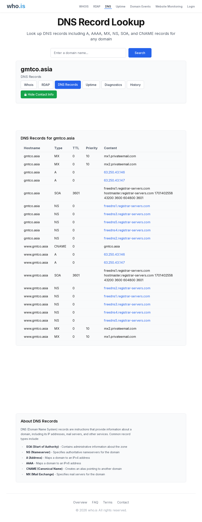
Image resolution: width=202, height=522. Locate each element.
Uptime (120, 6)
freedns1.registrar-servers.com (127, 206)
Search (140, 53)
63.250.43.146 (114, 172)
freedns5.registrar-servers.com (127, 222)
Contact (123, 502)
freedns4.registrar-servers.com (127, 230)
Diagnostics (113, 85)
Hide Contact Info (39, 94)
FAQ (95, 502)
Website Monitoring (168, 6)
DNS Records (68, 85)
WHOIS (84, 6)
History (135, 85)
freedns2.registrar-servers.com (127, 238)
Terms (107, 502)
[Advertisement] (101, 117)
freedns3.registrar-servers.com (127, 214)
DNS (108, 6)
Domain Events (140, 6)
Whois (28, 85)
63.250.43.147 (114, 180)
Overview (80, 502)
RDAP (96, 6)
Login (191, 6)
